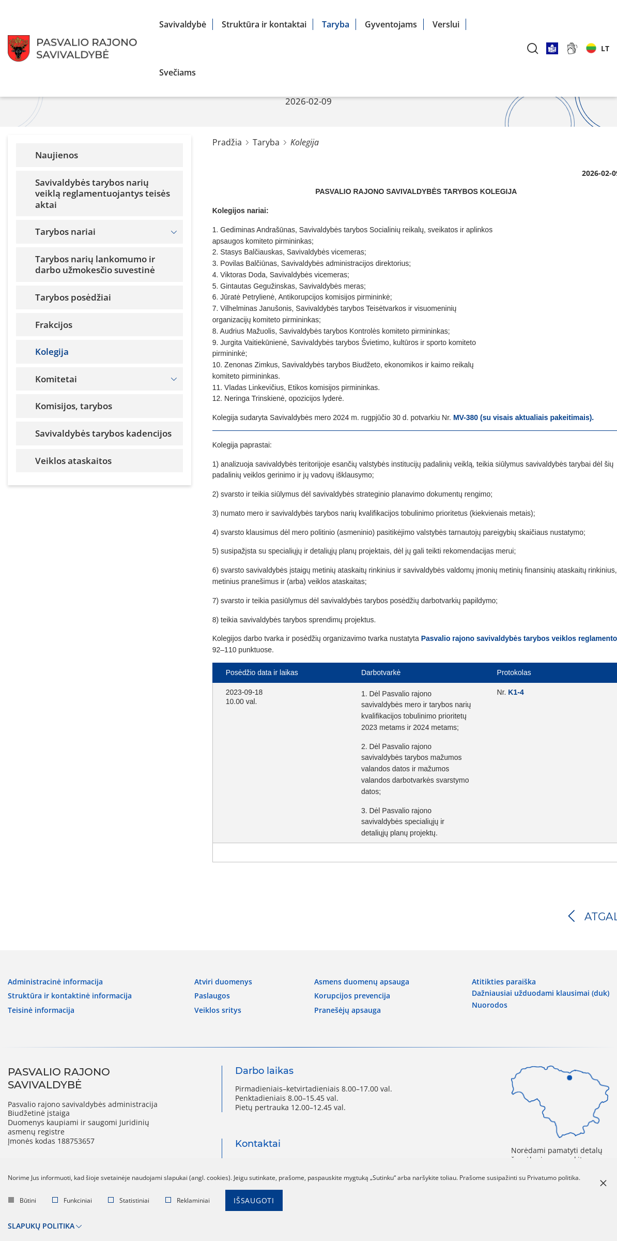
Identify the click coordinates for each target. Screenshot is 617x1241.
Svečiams (177, 72)
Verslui (446, 24)
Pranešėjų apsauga (347, 1010)
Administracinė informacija (55, 981)
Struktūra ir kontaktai (264, 24)
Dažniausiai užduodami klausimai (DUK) (540, 993)
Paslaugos (212, 995)
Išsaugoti (254, 1200)
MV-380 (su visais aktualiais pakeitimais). (523, 417)
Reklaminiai (187, 1200)
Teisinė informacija (41, 1010)
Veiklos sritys (217, 1010)
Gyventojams (391, 24)
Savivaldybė (182, 24)
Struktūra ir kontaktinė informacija (70, 995)
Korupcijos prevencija (352, 995)
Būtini (22, 1200)
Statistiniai (128, 1200)
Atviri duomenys (223, 981)
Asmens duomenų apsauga (361, 981)
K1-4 (515, 692)
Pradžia (227, 142)
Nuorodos (489, 1005)
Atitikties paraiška (504, 981)
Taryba (335, 24)
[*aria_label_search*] (532, 48)
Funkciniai (72, 1200)
